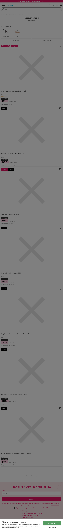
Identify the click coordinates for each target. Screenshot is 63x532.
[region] (31, 525)
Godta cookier (52, 523)
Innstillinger (52, 527)
